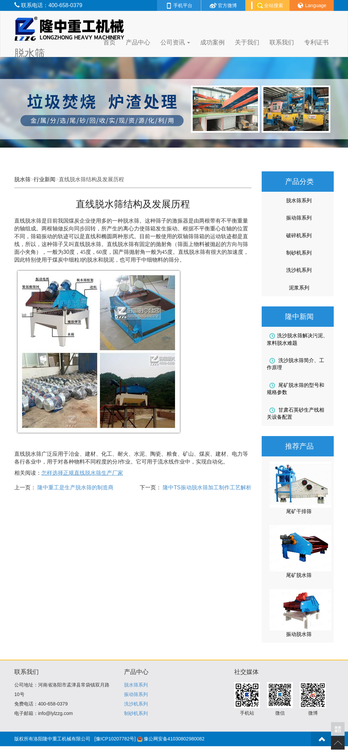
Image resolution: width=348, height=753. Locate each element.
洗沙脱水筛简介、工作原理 (295, 363)
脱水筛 (22, 179)
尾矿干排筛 (299, 511)
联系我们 (281, 42)
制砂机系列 (299, 253)
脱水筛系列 (299, 200)
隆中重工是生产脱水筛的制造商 (75, 487)
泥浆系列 (299, 287)
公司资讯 (175, 42)
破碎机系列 (299, 235)
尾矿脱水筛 (299, 575)
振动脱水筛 (299, 634)
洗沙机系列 (299, 270)
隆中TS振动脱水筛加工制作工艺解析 (206, 487)
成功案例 (212, 42)
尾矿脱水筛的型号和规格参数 (295, 388)
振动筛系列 (299, 218)
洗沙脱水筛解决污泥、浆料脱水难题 (297, 339)
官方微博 (223, 5)
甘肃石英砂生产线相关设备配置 (295, 413)
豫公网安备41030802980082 (174, 738)
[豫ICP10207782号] (115, 738)
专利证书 (316, 42)
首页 (109, 42)
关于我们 (247, 42)
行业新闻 (44, 179)
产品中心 (138, 42)
